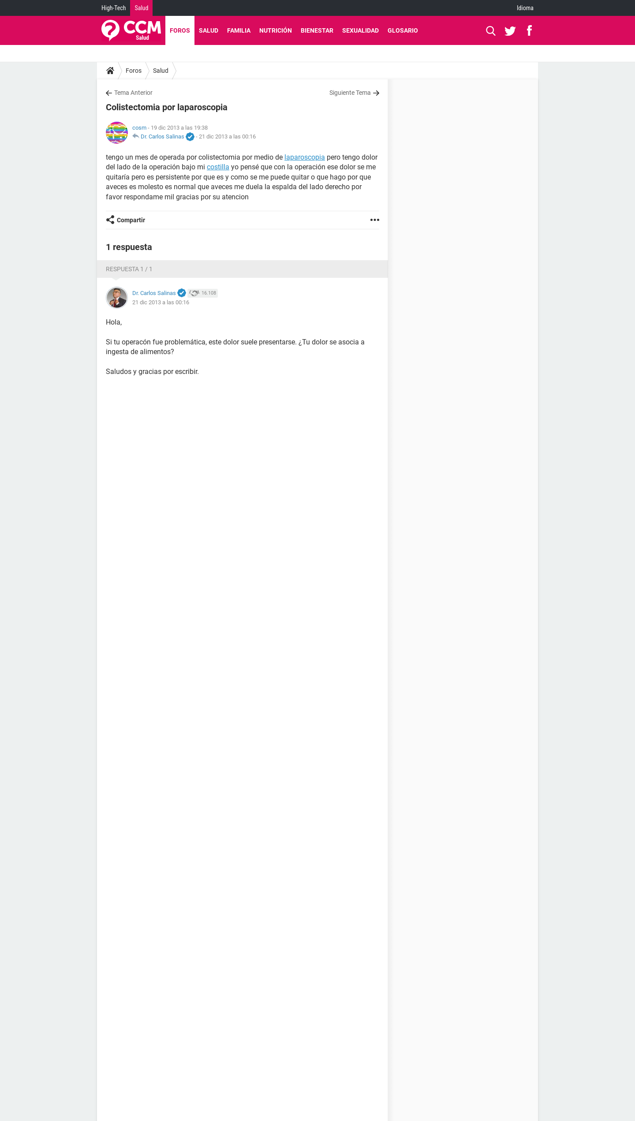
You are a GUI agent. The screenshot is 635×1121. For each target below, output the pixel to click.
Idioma (525, 7)
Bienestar (317, 30)
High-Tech (113, 7)
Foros (180, 30)
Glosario (403, 30)
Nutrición (275, 30)
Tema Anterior (133, 92)
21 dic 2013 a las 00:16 (227, 136)
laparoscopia (304, 157)
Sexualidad (360, 30)
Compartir (131, 220)
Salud (141, 7)
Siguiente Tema (350, 92)
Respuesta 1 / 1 (129, 269)
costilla (218, 167)
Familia (238, 30)
